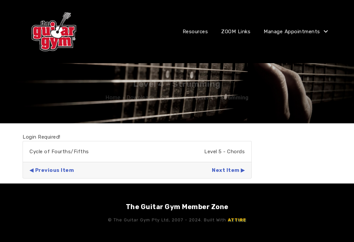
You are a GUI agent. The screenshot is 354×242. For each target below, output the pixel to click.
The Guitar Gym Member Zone (177, 207)
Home (113, 97)
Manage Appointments (292, 32)
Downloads (141, 97)
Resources (195, 32)
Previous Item (54, 170)
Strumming (175, 97)
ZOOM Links (235, 32)
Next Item (225, 170)
